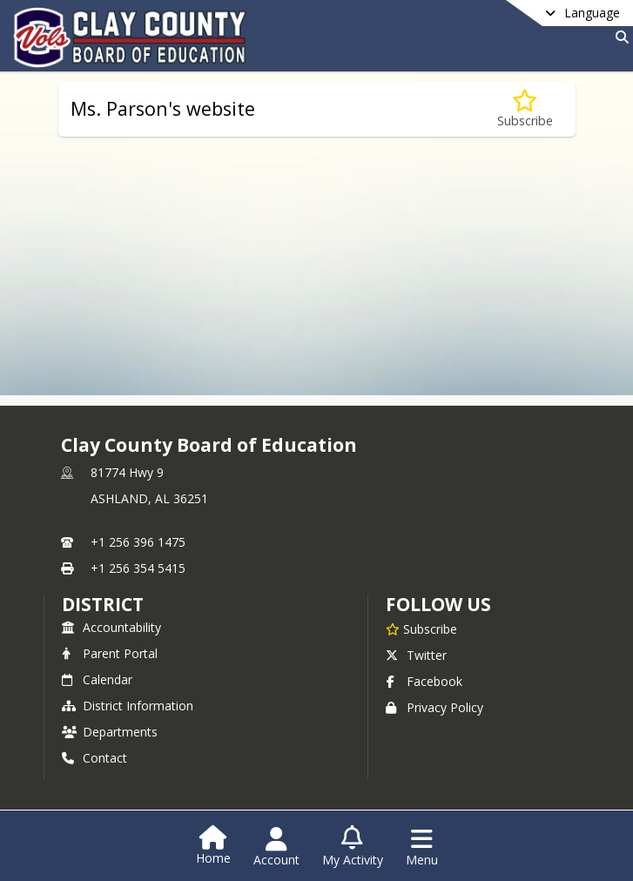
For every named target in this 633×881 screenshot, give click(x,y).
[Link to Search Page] (619, 37)
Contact (94, 758)
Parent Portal (110, 653)
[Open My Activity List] (352, 847)
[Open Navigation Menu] (422, 847)
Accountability (111, 627)
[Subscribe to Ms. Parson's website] (525, 109)
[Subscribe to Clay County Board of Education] (421, 628)
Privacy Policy (434, 707)
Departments (110, 731)
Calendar (97, 679)
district (103, 604)
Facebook (424, 681)
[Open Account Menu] (276, 847)
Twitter (416, 655)
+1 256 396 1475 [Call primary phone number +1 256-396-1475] (138, 542)
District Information (127, 705)
